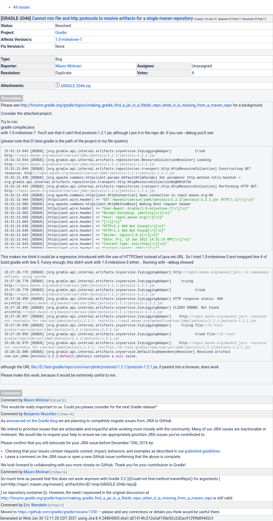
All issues (21, 7)
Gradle (60, 32)
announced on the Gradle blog (32, 421)
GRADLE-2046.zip (76, 86)
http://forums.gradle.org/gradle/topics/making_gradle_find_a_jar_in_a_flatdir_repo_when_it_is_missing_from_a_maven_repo (126, 105)
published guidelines (202, 451)
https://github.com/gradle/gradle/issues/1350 (57, 512)
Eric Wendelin (35, 505)
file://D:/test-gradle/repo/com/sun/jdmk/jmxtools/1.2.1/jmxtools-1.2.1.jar (94, 367)
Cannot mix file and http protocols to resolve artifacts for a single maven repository (112, 18)
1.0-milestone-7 (68, 39)
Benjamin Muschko (40, 414)
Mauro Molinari (68, 66)
